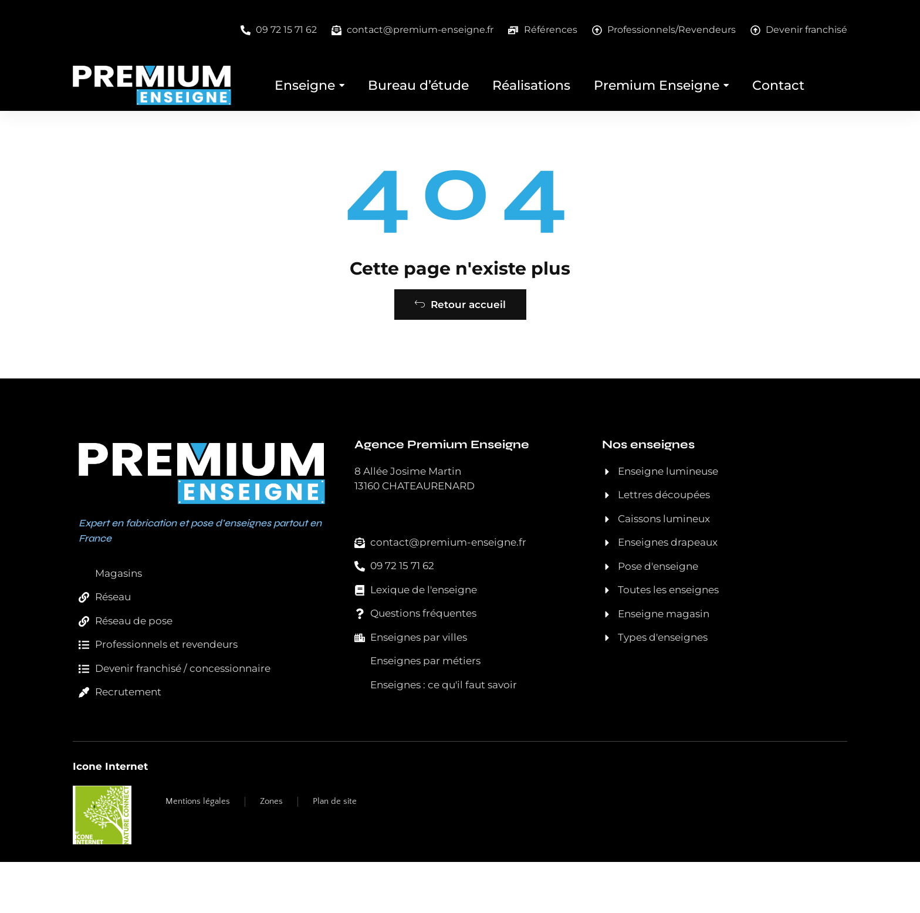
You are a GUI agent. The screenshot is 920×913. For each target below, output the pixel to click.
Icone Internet (110, 817)
